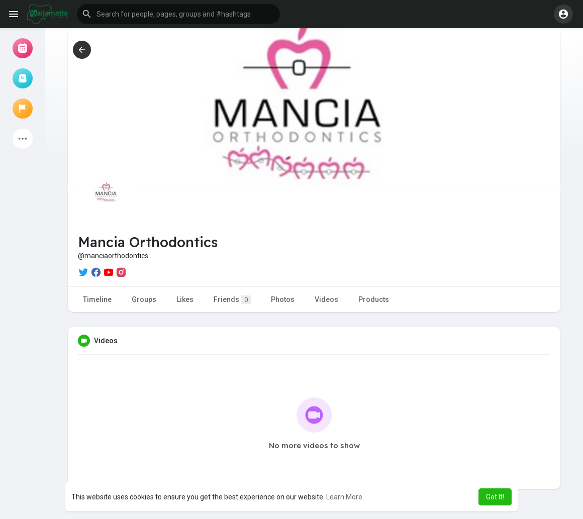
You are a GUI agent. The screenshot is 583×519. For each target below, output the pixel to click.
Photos (283, 299)
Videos (326, 299)
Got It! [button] (495, 497)
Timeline (97, 299)
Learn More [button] (344, 497)
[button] (178, 14)
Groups (144, 299)
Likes (184, 299)
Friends (232, 299)
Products (373, 299)
